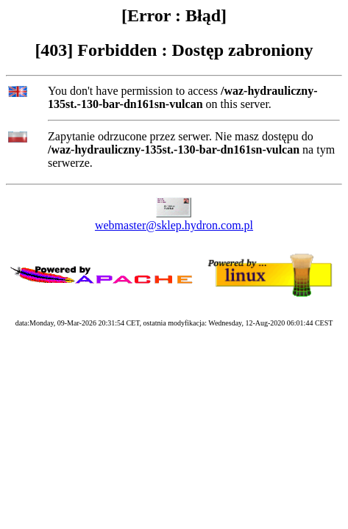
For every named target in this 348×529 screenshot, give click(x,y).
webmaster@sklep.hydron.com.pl (174, 225)
